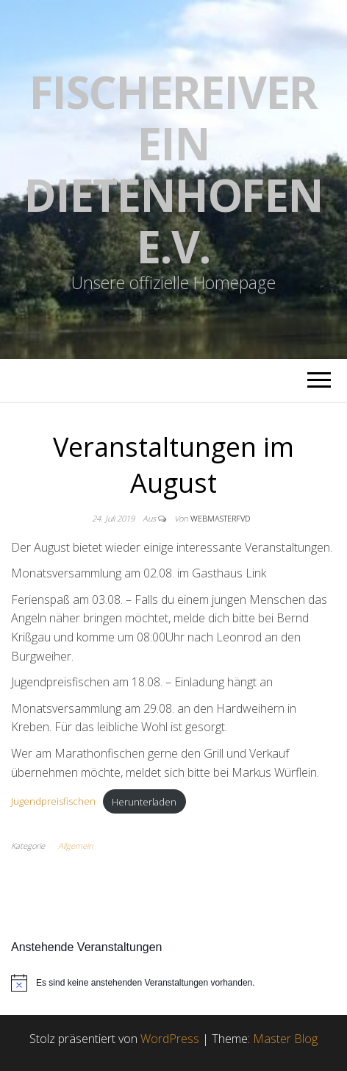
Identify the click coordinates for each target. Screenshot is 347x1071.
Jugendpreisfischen (53, 801)
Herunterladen (144, 801)
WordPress (169, 1039)
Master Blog (285, 1039)
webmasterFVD (220, 518)
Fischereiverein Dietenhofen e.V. (173, 169)
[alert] (173, 983)
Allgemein (75, 845)
